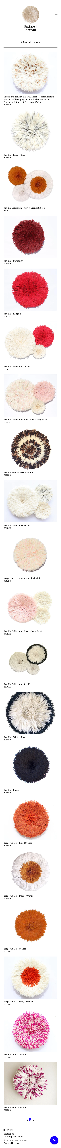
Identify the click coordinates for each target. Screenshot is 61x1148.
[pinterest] (8, 1130)
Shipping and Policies (14, 1136)
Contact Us (9, 1134)
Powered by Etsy (11, 1143)
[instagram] (11, 1130)
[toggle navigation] (56, 15)
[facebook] (4, 1130)
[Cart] (54, 1140)
